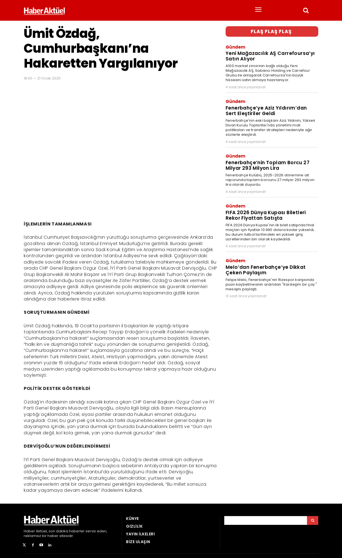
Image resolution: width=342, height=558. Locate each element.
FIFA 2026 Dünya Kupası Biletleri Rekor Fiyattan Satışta (265, 214)
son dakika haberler (67, 531)
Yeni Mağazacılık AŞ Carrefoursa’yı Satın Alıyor (270, 56)
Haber (29, 531)
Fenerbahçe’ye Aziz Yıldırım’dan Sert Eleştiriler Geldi (266, 110)
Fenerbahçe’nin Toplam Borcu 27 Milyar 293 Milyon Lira (267, 165)
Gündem (235, 47)
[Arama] (312, 520)
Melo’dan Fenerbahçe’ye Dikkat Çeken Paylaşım (266, 268)
